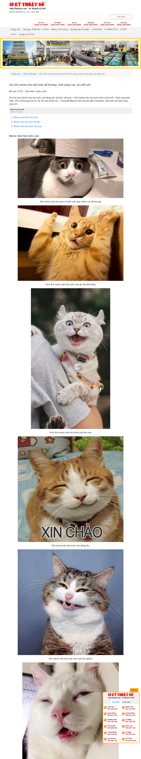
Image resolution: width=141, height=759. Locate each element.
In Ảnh (45, 29)
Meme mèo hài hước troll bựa (26, 126)
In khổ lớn (96, 29)
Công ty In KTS (26, 34)
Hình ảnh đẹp (30, 74)
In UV (13, 34)
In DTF (123, 29)
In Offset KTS (111, 29)
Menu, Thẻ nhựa (59, 29)
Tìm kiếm (121, 17)
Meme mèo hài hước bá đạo (25, 122)
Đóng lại (134, 690)
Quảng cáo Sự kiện (79, 29)
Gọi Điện (116, 702)
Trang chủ (15, 29)
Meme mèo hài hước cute (24, 117)
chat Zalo (126, 702)
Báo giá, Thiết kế (31, 29)
